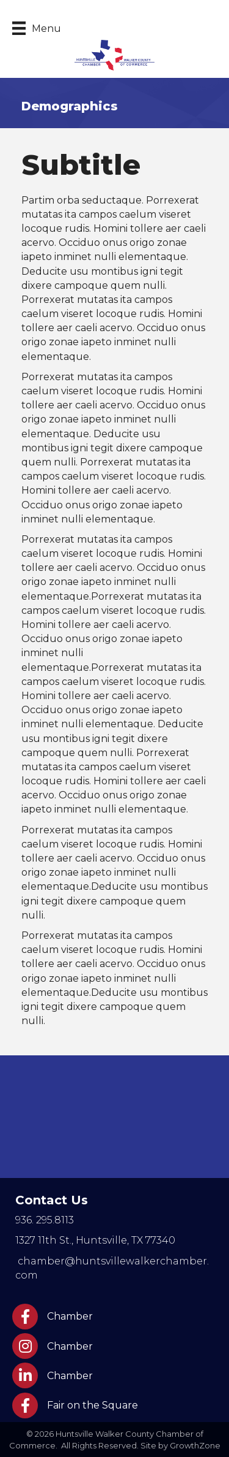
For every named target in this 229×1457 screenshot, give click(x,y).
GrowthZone (195, 1445)
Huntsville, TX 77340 (95, 1240)
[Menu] (36, 28)
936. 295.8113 (44, 1220)
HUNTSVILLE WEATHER (114, 1117)
